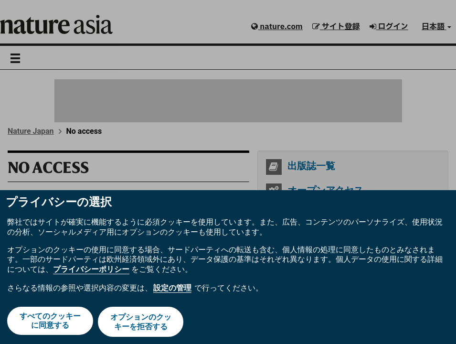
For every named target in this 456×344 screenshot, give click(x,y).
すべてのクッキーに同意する (49, 323)
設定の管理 (172, 290)
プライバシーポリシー (91, 271)
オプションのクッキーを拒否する (141, 323)
